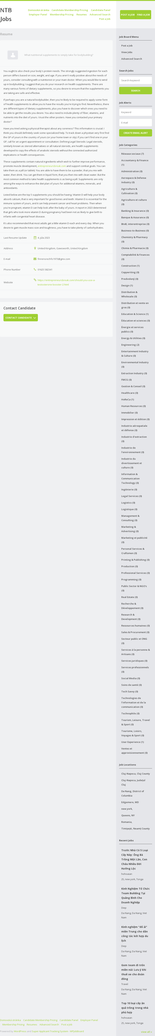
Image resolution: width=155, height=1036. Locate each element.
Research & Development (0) (130, 617)
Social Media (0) (130, 678)
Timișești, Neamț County (135, 828)
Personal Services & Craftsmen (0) (132, 551)
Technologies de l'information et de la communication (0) (133, 702)
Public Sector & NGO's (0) (134, 588)
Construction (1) (130, 265)
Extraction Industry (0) (134, 373)
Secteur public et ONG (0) (134, 641)
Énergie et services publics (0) (132, 329)
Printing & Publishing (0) (135, 559)
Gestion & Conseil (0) (133, 386)
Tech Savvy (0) (129, 691)
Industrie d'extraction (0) (134, 439)
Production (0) (129, 566)
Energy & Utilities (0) (133, 338)
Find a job (143, 14)
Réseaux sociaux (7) (132, 153)
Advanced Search (100, 14)
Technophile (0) (130, 713)
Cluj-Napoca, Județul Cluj (133, 782)
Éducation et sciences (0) (135, 320)
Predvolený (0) (129, 278)
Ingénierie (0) (129, 489)
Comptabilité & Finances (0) (135, 257)
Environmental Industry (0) (135, 364)
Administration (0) (131, 171)
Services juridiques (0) (134, 660)
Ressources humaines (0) (135, 625)
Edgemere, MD (130, 802)
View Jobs (126, 52)
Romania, (126, 822)
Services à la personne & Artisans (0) (135, 652)
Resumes (81, 14)
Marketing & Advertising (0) (130, 529)
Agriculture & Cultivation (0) (129, 191)
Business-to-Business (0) (135, 230)
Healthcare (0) (129, 392)
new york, (127, 808)
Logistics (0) (128, 502)
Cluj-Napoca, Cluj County (135, 773)
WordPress (20, 1031)
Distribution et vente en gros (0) (135, 305)
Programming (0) (131, 579)
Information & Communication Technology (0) (130, 478)
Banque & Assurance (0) (135, 217)
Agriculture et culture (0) (134, 202)
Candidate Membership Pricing (70, 10)
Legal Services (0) (131, 496)
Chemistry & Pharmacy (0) (134, 239)
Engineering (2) (130, 344)
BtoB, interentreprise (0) (135, 224)
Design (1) (127, 285)
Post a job (128, 14)
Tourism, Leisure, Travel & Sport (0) (135, 722)
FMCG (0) (126, 379)
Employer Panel (38, 14)
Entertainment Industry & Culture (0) (134, 353)
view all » (146, 1031)
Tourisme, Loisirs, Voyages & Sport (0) (132, 733)
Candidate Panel (100, 10)
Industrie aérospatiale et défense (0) (134, 428)
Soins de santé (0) (131, 685)
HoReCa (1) (127, 399)
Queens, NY (128, 815)
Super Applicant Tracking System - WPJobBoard (58, 1031)
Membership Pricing (62, 14)
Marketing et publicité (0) (134, 540)
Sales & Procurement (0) (135, 632)
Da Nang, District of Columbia (132, 793)
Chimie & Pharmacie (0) (134, 248)
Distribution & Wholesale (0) (129, 294)
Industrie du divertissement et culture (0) (131, 463)
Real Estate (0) (129, 597)
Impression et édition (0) (135, 419)
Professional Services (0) (135, 573)
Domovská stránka (38, 10)
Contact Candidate (20, 317)
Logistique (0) (129, 509)
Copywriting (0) (130, 272)
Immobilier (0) (129, 412)
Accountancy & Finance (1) (134, 162)
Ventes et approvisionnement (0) (134, 751)
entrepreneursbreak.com (52, 166)
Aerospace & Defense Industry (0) (133, 180)
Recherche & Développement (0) (132, 606)
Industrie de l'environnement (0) (132, 450)
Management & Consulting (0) (130, 518)
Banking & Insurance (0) (135, 210)
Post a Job (104, 18)
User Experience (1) (132, 742)
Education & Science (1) (135, 314)
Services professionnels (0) (135, 669)
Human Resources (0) (133, 406)
